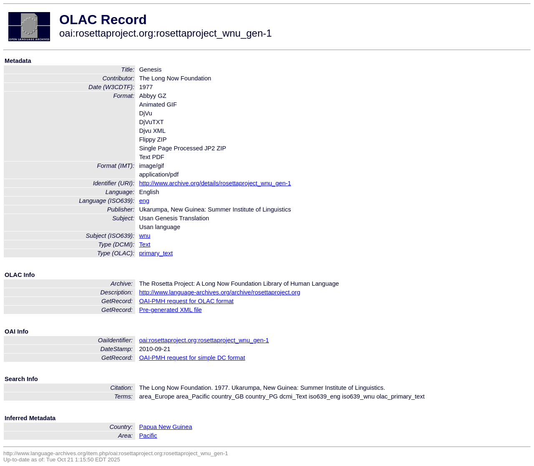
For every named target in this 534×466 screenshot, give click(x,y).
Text (144, 244)
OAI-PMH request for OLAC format (186, 301)
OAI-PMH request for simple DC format (192, 357)
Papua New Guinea (165, 427)
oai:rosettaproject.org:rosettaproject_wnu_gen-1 (204, 340)
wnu (144, 235)
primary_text (156, 253)
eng (144, 200)
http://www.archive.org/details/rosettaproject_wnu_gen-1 (215, 183)
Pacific (148, 435)
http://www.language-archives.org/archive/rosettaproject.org (219, 292)
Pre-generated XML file (170, 310)
